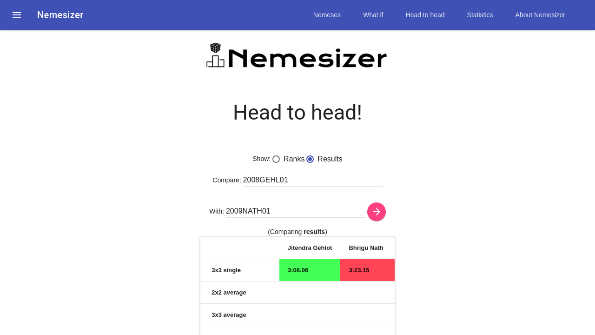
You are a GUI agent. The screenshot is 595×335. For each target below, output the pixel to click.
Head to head (425, 15)
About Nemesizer (540, 15)
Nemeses (327, 15)
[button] (17, 15)
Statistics (480, 15)
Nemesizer (60, 14)
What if (373, 15)
